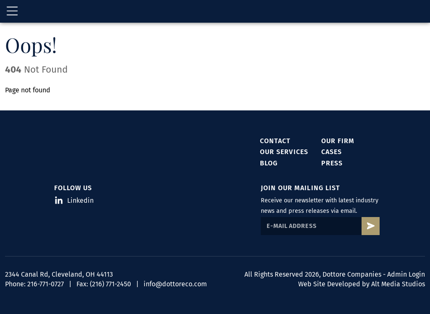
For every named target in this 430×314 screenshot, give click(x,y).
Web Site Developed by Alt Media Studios (361, 284)
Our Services (284, 152)
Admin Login (406, 275)
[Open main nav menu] (12, 12)
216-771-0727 (45, 284)
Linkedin (74, 201)
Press (332, 163)
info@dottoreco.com (175, 284)
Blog (269, 163)
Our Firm (337, 141)
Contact (275, 141)
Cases (331, 152)
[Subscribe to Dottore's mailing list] (371, 226)
